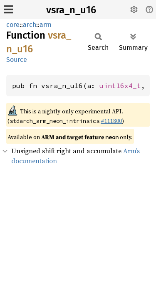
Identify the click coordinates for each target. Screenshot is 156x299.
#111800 (111, 121)
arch (29, 25)
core (13, 25)
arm (46, 25)
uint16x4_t (120, 85)
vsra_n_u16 (71, 10)
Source (16, 60)
